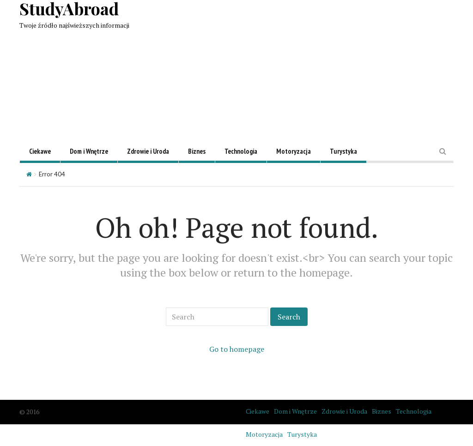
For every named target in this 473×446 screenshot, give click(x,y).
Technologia (240, 151)
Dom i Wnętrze (89, 151)
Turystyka (343, 151)
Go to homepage (236, 349)
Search (289, 317)
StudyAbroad (69, 8)
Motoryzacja (293, 151)
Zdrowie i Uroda (148, 151)
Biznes (197, 151)
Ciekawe (40, 151)
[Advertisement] (321, 64)
